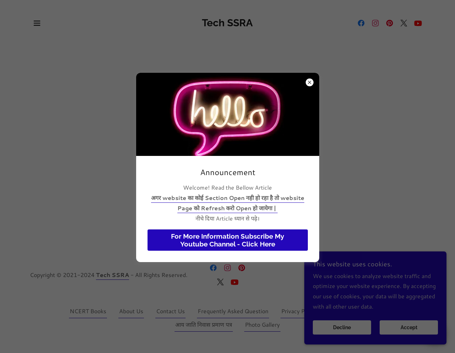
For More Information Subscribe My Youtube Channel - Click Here (227, 240)
